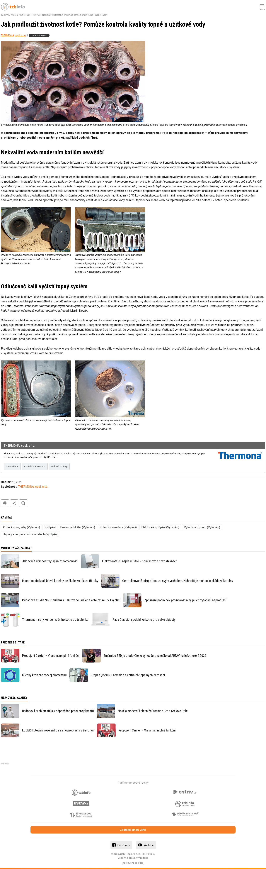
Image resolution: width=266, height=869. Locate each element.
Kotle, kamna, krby (28, 15)
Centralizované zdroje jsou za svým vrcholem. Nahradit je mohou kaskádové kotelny (177, 581)
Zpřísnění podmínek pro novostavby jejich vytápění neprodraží (185, 600)
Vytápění (14, 15)
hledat (23, 504)
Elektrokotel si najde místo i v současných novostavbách (140, 562)
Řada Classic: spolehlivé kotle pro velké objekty (143, 620)
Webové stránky (61, 466)
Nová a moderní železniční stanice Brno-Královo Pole (153, 711)
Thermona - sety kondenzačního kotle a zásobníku (55, 620)
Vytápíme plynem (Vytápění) (202, 527)
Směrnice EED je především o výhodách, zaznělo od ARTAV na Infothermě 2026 (154, 656)
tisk (5, 504)
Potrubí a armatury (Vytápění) (118, 527)
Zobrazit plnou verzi (133, 830)
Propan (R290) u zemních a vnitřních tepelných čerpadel (128, 675)
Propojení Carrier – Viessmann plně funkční (50, 656)
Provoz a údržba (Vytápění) (77, 527)
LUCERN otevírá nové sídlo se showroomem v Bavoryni (58, 731)
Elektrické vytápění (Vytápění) (160, 527)
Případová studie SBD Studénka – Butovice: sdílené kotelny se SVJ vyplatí (71, 600)
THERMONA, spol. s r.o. (13, 35)
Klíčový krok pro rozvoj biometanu (44, 675)
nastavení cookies (133, 863)
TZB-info (5, 15)
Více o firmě (13, 466)
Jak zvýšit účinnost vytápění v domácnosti (50, 562)
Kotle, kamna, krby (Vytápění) (21, 527)
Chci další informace (35, 466)
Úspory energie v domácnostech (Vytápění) (30, 534)
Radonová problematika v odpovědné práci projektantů (58, 711)
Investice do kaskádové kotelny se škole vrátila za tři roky (60, 581)
